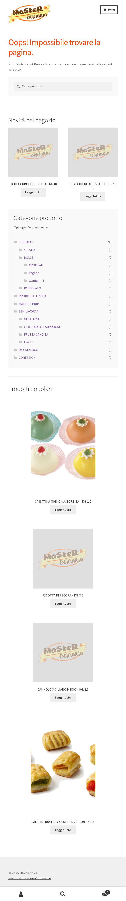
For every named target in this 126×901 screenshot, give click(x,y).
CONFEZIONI (28, 358)
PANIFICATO (32, 288)
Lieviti (28, 342)
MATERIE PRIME (30, 304)
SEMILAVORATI (29, 311)
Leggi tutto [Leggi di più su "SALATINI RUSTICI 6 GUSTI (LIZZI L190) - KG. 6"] (63, 830)
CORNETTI (36, 281)
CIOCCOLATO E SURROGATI (43, 327)
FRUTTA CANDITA (36, 334)
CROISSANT (37, 265)
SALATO (29, 250)
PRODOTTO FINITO (32, 296)
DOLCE (28, 257)
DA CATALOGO (28, 350)
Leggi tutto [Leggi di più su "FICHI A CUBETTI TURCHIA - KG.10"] (33, 192)
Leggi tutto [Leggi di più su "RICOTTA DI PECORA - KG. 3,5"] (63, 603)
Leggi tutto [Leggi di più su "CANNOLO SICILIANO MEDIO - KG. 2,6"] (63, 697)
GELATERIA (32, 319)
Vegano (34, 273)
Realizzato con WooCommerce (29, 878)
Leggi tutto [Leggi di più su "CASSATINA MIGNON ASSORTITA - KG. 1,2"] (63, 510)
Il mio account (21, 894)
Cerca (63, 894)
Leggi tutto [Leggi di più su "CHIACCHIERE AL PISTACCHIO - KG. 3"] (93, 196)
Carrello (97, 891)
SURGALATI (26, 242)
